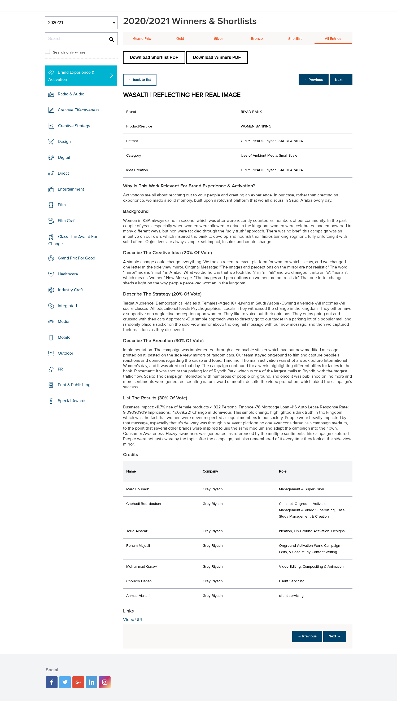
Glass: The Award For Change (72, 240)
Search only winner (70, 52)
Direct (63, 173)
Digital (64, 157)
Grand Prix (142, 38)
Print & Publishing (74, 384)
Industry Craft (70, 290)
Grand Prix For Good (76, 258)
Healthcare (68, 274)
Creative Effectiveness (78, 110)
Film (62, 205)
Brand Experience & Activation (71, 76)
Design (64, 141)
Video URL (133, 619)
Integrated (67, 305)
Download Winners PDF (217, 57)
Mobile (64, 337)
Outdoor (65, 353)
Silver (218, 38)
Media (63, 321)
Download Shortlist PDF (154, 57)
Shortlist (295, 38)
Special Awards (72, 400)
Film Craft (67, 220)
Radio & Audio (71, 94)
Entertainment (71, 189)
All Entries (333, 38)
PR (60, 369)
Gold (180, 38)
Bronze (257, 38)
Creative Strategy (74, 125)
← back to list (140, 80)
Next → (340, 80)
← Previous (310, 80)
